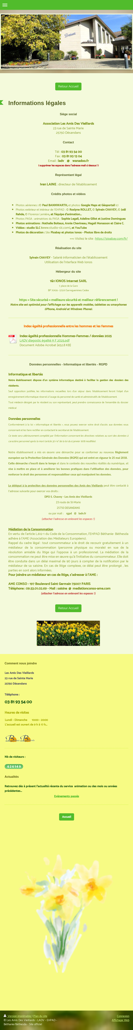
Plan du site (40, 1016)
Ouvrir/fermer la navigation (66, 5)
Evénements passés (66, 796)
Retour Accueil (68, 86)
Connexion (123, 1016)
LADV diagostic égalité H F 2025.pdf (44, 340)
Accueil (66, 817)
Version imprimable (18, 1016)
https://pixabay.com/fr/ (111, 239)
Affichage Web (120, 1020)
